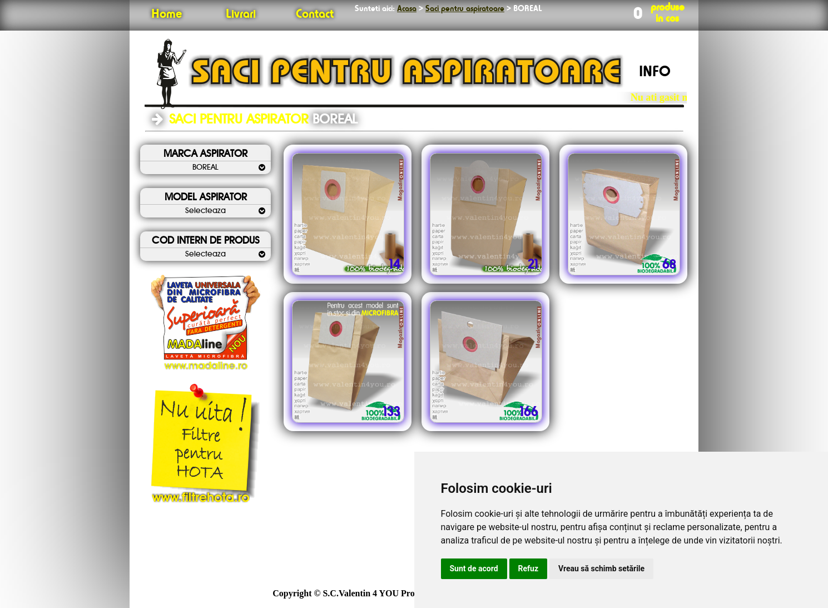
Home (166, 14)
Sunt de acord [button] (474, 568)
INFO (655, 72)
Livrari (241, 14)
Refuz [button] (528, 568)
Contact (315, 14)
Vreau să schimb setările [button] (601, 568)
